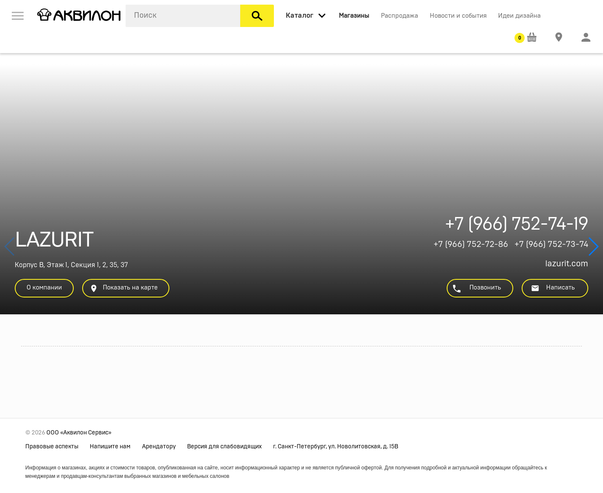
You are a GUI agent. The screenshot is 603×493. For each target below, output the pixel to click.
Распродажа (399, 16)
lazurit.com (566, 264)
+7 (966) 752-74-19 (516, 226)
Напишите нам (110, 447)
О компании (44, 287)
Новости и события (458, 16)
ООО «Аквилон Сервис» (78, 433)
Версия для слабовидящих (224, 447)
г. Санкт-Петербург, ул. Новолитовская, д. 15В (335, 447)
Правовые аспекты (51, 447)
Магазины (354, 16)
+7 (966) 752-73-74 (551, 244)
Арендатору (159, 447)
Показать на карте (123, 288)
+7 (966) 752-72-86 (471, 244)
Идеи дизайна (519, 16)
